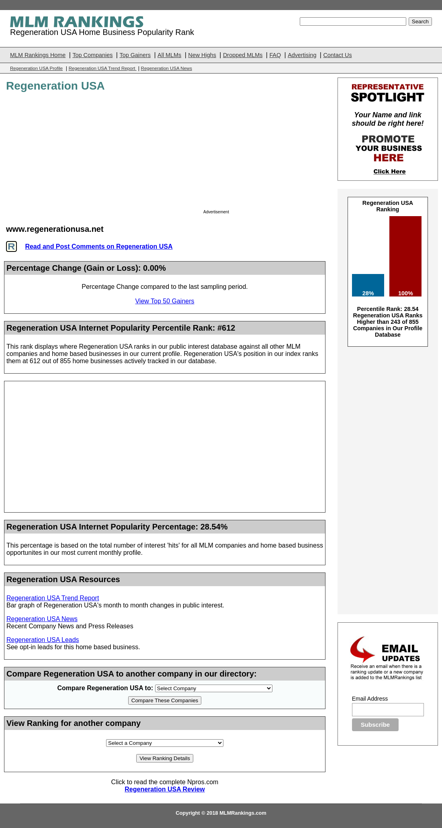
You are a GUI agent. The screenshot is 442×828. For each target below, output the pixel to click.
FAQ (275, 55)
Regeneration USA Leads (42, 639)
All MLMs (169, 55)
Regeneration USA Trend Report (103, 68)
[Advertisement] (263, 153)
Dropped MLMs (242, 55)
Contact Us (337, 55)
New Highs (202, 55)
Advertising (302, 55)
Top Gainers (135, 55)
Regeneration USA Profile (36, 68)
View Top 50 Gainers (164, 301)
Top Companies (92, 55)
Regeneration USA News (166, 68)
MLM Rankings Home (37, 55)
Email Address (370, 698)
